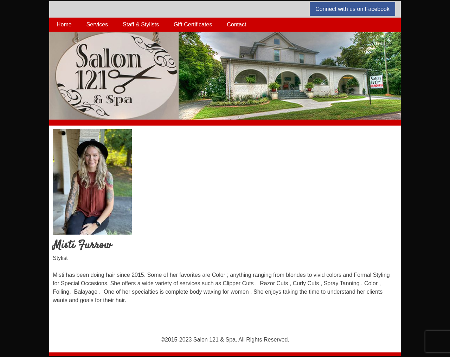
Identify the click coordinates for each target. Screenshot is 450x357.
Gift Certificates (193, 24)
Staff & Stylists (141, 24)
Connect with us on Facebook (352, 9)
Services (97, 24)
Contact (236, 24)
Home (64, 24)
